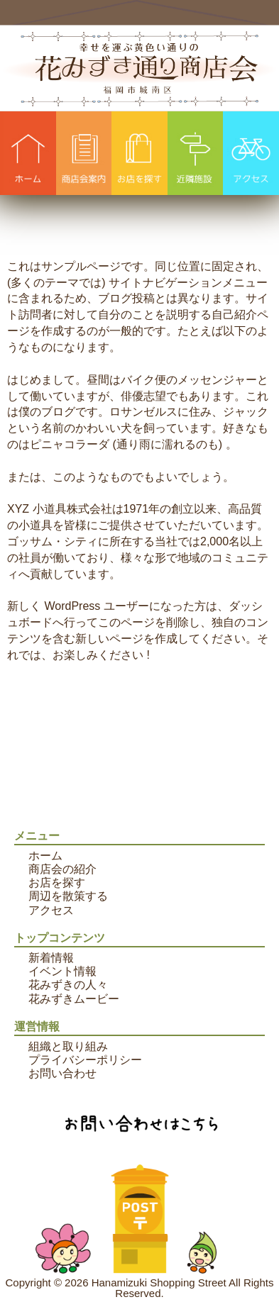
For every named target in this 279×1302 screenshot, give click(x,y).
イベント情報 (62, 971)
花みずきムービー (73, 999)
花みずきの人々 (68, 985)
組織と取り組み (68, 1046)
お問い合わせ (62, 1073)
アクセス (51, 910)
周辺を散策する (68, 896)
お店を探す (56, 883)
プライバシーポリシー (85, 1060)
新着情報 (51, 958)
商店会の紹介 (62, 869)
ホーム (45, 856)
